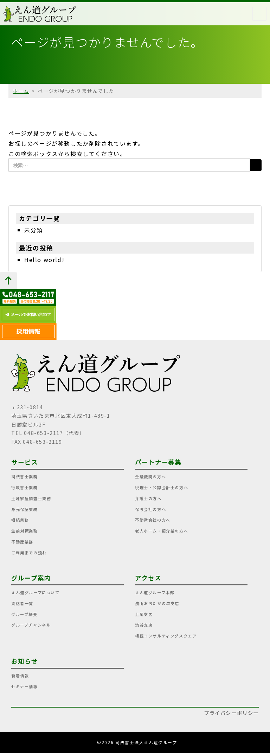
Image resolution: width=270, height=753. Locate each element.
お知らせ (24, 660)
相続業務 (20, 520)
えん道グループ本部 (154, 592)
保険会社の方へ (150, 509)
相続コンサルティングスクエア (166, 636)
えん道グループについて (35, 592)
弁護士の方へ (148, 498)
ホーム (21, 90)
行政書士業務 (24, 487)
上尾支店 (144, 614)
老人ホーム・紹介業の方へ (161, 531)
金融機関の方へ (150, 476)
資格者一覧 (22, 603)
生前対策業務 (24, 531)
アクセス (148, 577)
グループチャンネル (31, 625)
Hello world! (44, 259)
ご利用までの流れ (29, 552)
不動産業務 (22, 541)
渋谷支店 (144, 625)
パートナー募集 (158, 462)
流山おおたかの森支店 (157, 603)
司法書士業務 (24, 476)
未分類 (33, 230)
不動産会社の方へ (153, 520)
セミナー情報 (24, 686)
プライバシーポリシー (231, 712)
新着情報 (20, 675)
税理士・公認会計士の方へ (161, 487)
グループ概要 (24, 614)
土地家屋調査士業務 (31, 498)
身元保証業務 (24, 509)
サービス (24, 462)
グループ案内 (31, 577)
